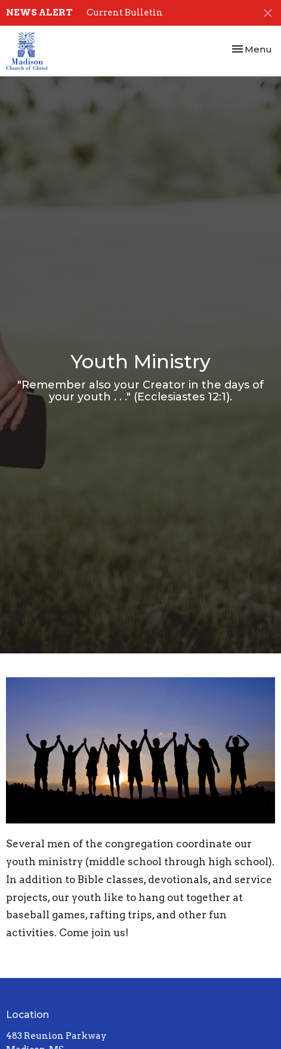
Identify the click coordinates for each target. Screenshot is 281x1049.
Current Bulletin (125, 12)
